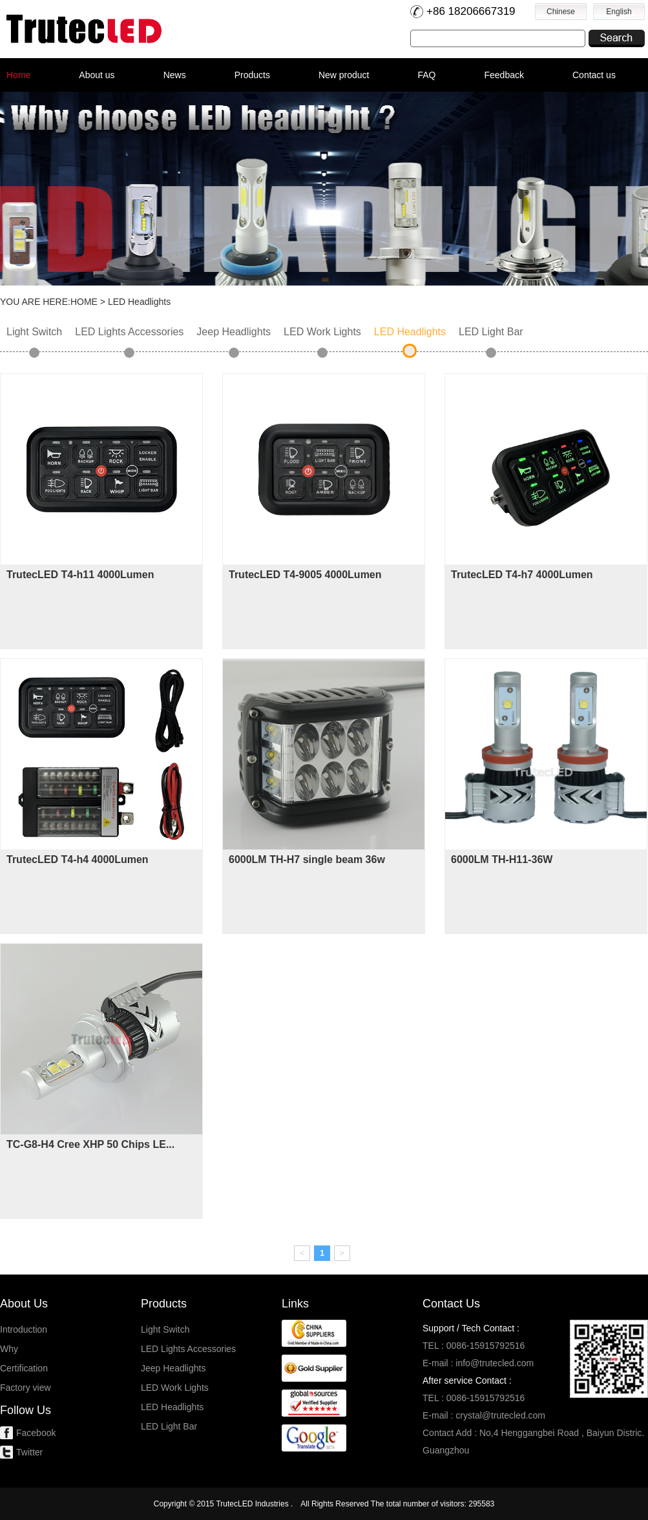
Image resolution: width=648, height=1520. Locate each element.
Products (252, 75)
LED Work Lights (322, 331)
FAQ (426, 75)
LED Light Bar (491, 331)
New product (344, 75)
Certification (24, 1368)
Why (9, 1349)
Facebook (36, 1433)
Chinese (561, 11)
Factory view (25, 1387)
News (174, 75)
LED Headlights (410, 331)
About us (96, 75)
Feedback (504, 75)
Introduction (23, 1329)
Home (18, 75)
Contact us (594, 75)
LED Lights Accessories (129, 331)
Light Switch (34, 331)
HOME (84, 302)
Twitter (29, 1452)
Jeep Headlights (233, 331)
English (618, 11)
